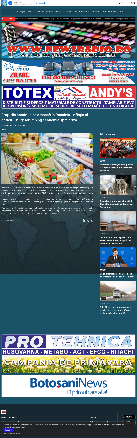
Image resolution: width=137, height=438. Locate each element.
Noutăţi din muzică (81, 12)
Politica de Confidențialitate (14, 427)
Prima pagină (20, 12)
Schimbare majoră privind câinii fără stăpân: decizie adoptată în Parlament (75, 19)
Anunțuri (67, 12)
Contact (96, 12)
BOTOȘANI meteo (68, 325)
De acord (8, 430)
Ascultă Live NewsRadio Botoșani (48, 12)
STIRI (4, 129)
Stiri (29, 12)
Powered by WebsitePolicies (12, 433)
